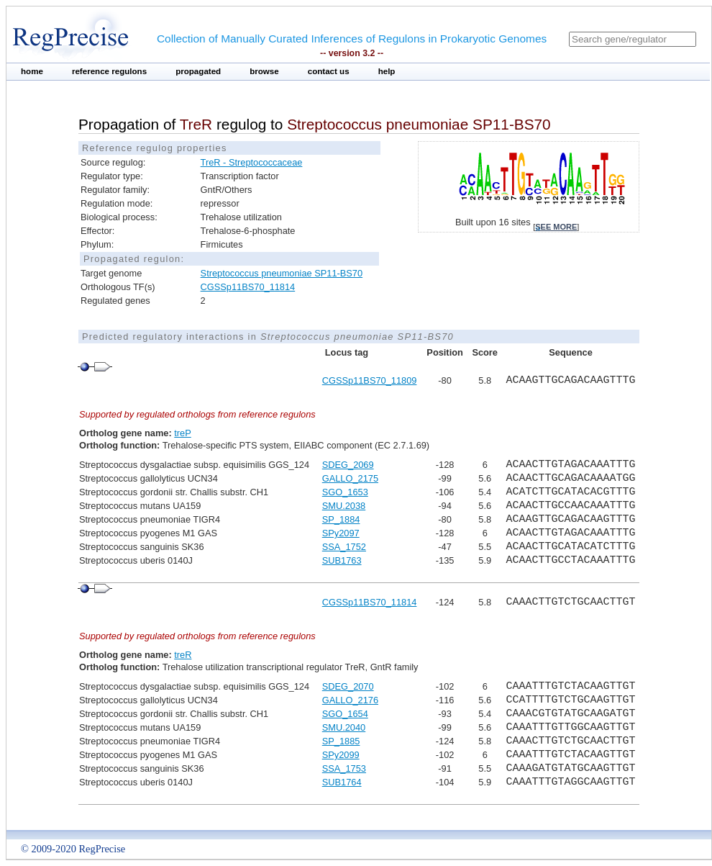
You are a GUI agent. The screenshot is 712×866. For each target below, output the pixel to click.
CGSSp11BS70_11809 (369, 380)
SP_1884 (341, 519)
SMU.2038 (343, 505)
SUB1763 (342, 560)
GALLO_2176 (350, 700)
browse (264, 71)
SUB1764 (342, 782)
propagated (198, 71)
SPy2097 (341, 533)
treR (182, 654)
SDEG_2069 (348, 464)
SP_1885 (341, 741)
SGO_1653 (345, 492)
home (32, 71)
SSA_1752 (344, 546)
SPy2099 (341, 754)
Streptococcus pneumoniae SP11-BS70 (282, 273)
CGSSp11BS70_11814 (248, 286)
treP (182, 433)
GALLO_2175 (350, 478)
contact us (329, 71)
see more (556, 226)
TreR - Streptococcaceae (252, 162)
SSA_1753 (344, 768)
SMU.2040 (343, 727)
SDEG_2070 (348, 686)
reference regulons (109, 71)
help (387, 71)
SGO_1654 (345, 713)
